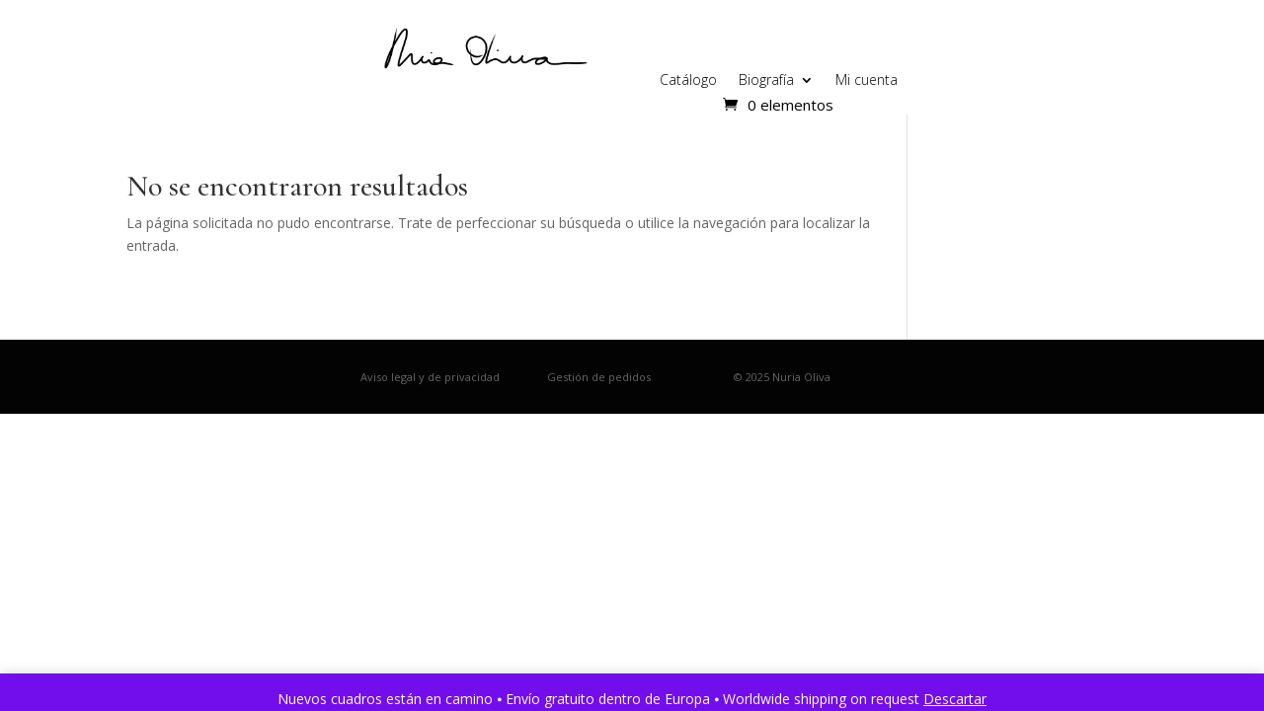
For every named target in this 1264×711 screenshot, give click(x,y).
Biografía (766, 81)
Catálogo (688, 81)
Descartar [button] (955, 698)
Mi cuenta (866, 81)
